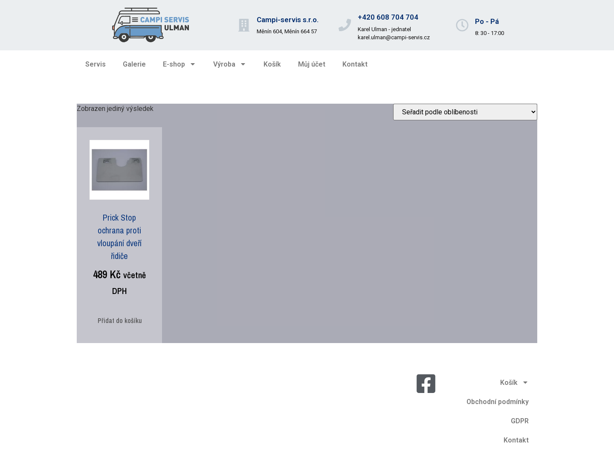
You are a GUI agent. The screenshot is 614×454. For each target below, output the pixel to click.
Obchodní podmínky (497, 402)
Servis (95, 64)
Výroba (229, 64)
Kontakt (355, 64)
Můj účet (311, 64)
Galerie (134, 64)
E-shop (179, 64)
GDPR (520, 421)
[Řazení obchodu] (465, 112)
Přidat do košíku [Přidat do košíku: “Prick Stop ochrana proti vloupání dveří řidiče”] (120, 320)
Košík (272, 64)
